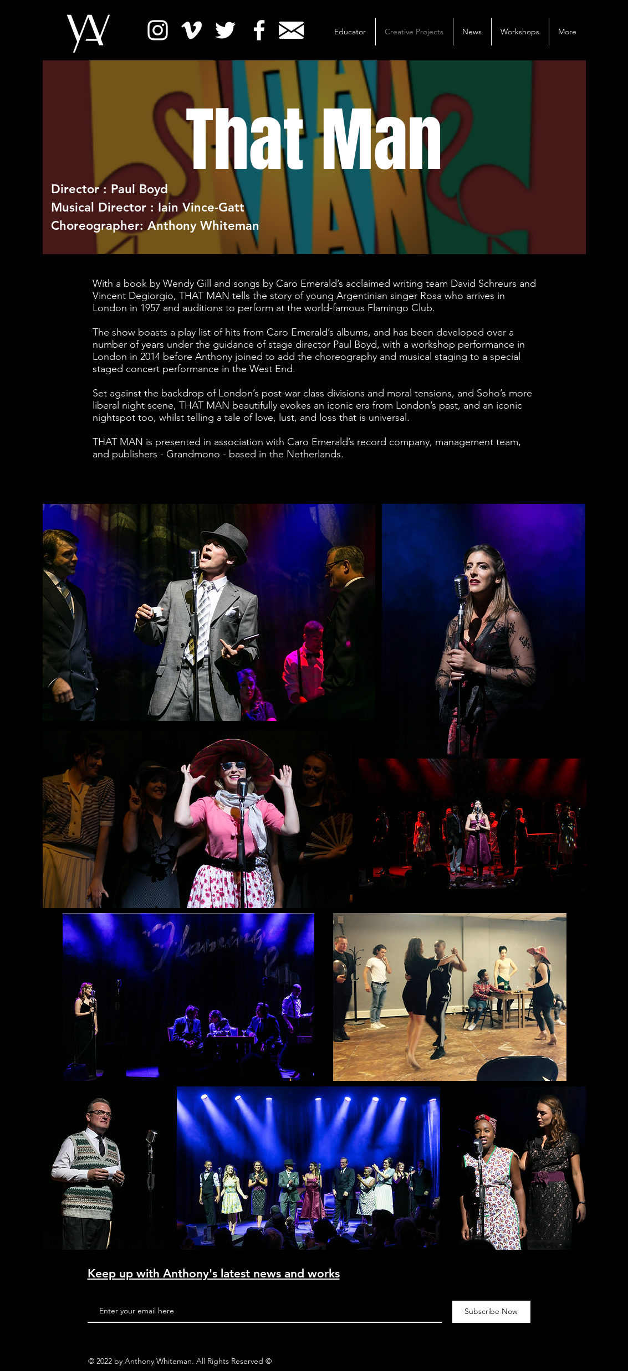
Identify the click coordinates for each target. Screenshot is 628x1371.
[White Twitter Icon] (225, 30)
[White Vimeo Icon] (191, 30)
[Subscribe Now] (491, 1312)
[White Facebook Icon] (259, 30)
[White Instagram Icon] (157, 30)
